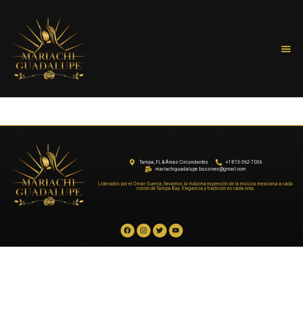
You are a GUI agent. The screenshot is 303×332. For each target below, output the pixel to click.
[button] (286, 48)
